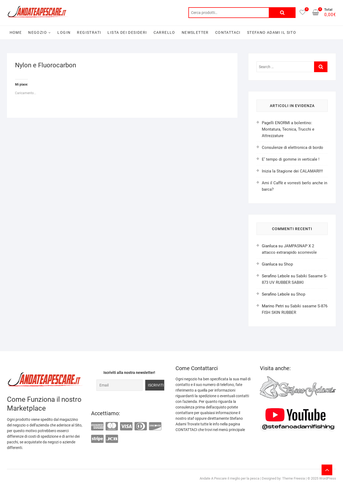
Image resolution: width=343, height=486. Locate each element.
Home (16, 32)
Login (63, 32)
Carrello (164, 32)
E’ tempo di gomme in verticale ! (290, 159)
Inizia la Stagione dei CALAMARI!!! (292, 171)
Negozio (37, 32)
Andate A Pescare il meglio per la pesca (229, 478)
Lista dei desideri (127, 32)
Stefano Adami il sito (271, 32)
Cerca (282, 12)
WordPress (327, 478)
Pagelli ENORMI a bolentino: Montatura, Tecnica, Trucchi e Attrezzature (288, 129)
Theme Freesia (293, 478)
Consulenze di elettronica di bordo (292, 147)
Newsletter (195, 32)
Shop (288, 264)
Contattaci (228, 32)
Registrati (89, 32)
